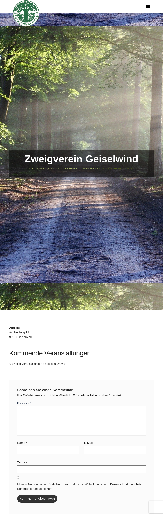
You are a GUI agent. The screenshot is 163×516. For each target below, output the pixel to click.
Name (22, 442)
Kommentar (24, 403)
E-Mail (89, 442)
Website (22, 462)
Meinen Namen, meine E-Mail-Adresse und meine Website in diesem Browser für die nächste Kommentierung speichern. (79, 486)
